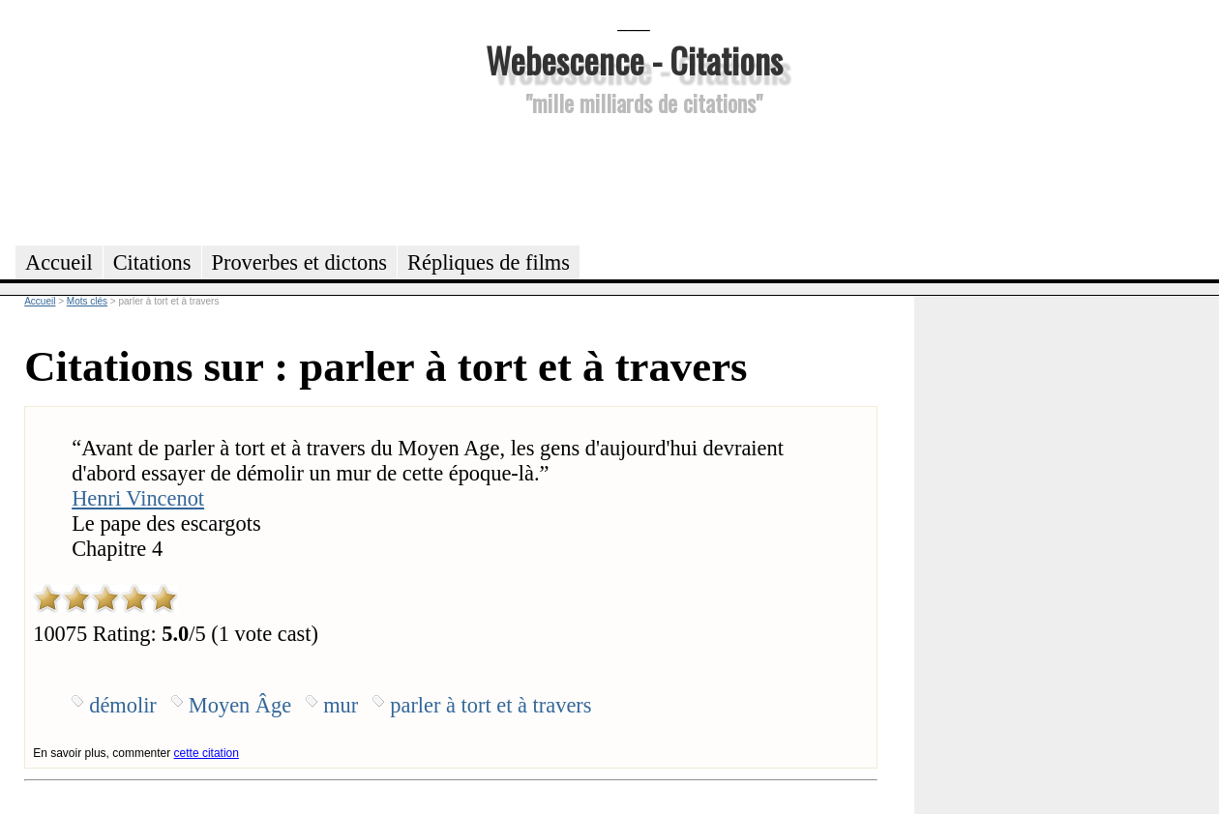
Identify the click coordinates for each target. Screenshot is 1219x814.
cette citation (206, 753)
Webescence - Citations (634, 59)
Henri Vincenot (138, 498)
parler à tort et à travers (490, 705)
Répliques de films (488, 262)
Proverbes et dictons (300, 262)
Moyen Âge (240, 705)
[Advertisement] (634, 177)
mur (340, 705)
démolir (123, 705)
